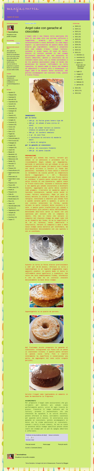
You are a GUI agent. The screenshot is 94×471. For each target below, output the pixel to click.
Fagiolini (11, 136)
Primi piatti (11, 196)
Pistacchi (11, 192)
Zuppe (10, 219)
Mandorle (11, 154)
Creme (10, 129)
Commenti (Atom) (36, 447)
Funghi (10, 145)
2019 (76, 42)
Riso (9, 201)
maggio (79, 74)
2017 (76, 47)
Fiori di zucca (12, 140)
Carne (10, 106)
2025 (76, 26)
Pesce (10, 185)
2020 (76, 39)
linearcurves (51, 463)
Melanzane (11, 159)
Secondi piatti (12, 205)
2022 (76, 34)
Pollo (10, 194)
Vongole (10, 212)
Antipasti (11, 95)
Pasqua (10, 168)
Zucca (10, 215)
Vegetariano (12, 210)
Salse (10, 203)
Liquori (10, 150)
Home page (46, 444)
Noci (9, 166)
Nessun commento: (54, 435)
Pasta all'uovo (12, 170)
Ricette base (12, 199)
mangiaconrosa (23, 8)
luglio (78, 71)
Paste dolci (11, 176)
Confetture (11, 117)
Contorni (11, 124)
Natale (10, 161)
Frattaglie (11, 143)
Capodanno (11, 101)
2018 (76, 44)
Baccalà (10, 99)
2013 (76, 90)
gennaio (79, 84)
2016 (76, 50)
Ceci (9, 113)
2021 (76, 36)
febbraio (79, 82)
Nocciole (11, 163)
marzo (79, 79)
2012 (76, 93)
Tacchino (11, 208)
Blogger (66, 463)
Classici (10, 115)
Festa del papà (12, 138)
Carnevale (11, 108)
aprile (78, 76)
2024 (76, 29)
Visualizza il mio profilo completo (25, 457)
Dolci (32, 440)
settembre (80, 60)
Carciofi (10, 104)
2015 (76, 52)
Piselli (10, 189)
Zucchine (11, 217)
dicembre (79, 55)
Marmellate (11, 156)
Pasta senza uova (13, 172)
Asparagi (11, 97)
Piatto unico (12, 187)
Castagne (11, 111)
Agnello (10, 92)
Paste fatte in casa (14, 179)
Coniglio (10, 120)
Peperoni (11, 183)
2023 (76, 31)
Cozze (10, 127)
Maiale (10, 152)
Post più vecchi (62, 444)
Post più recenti (30, 444)
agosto (79, 62)
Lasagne (11, 147)
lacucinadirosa (13, 32)
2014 (76, 88)
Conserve (11, 122)
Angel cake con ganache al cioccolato (80, 66)
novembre (80, 57)
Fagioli (10, 133)
